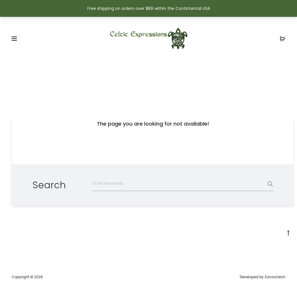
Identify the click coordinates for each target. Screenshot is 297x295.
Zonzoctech (275, 276)
